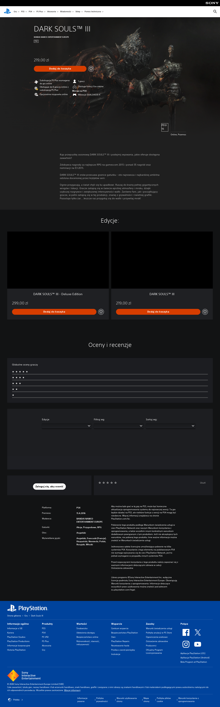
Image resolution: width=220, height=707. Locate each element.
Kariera (10, 632)
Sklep (77, 11)
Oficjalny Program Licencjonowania (154, 651)
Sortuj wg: (151, 419)
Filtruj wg (99, 419)
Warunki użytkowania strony (127, 700)
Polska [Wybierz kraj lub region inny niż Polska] (15, 699)
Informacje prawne (82, 700)
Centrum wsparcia (119, 628)
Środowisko (81, 628)
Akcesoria (51, 11)
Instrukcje (115, 654)
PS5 (22, 11)
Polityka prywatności (102, 700)
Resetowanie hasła (120, 645)
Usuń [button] (203, 482)
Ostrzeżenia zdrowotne (122, 568)
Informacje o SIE (14, 628)
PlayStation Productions (18, 641)
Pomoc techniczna (93, 11)
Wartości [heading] (81, 623)
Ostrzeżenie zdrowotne (157, 641)
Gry (15, 11)
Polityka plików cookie (164, 700)
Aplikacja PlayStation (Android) (195, 657)
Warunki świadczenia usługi (159, 628)
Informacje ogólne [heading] (18, 623)
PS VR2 (45, 636)
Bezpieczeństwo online (87, 636)
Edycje (45, 419)
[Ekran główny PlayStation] (7, 11)
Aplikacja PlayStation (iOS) (192, 653)
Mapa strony (146, 700)
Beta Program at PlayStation (193, 661)
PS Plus (39, 11)
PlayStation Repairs (120, 641)
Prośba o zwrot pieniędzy (123, 649)
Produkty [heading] (47, 623)
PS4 (30, 11)
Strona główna (14, 615)
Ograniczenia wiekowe (157, 636)
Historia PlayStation (16, 649)
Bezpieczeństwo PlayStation (124, 632)
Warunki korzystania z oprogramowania (188, 700)
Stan (113, 636)
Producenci (151, 645)
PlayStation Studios (16, 636)
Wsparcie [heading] (116, 623)
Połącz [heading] (184, 623)
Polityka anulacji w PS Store (159, 632)
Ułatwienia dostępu (85, 632)
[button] (49, 487)
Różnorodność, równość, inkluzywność (88, 643)
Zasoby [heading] (150, 623)
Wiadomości (65, 11)
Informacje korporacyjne (18, 645)
